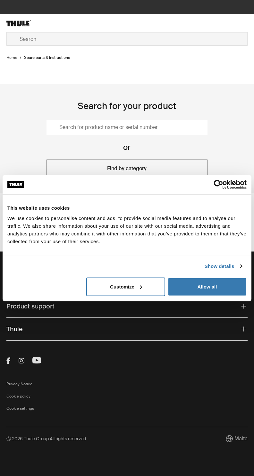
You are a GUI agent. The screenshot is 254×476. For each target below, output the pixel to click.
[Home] (46, 23)
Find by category (127, 168)
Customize (126, 286)
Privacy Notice (19, 384)
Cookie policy (18, 396)
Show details (219, 266)
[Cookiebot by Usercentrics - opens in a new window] (218, 184)
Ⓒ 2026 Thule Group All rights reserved (46, 439)
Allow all (207, 286)
